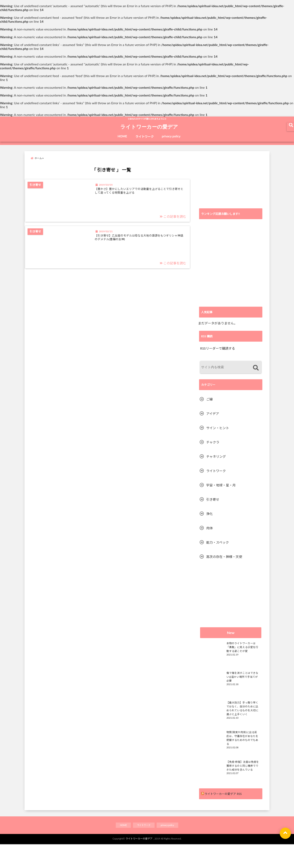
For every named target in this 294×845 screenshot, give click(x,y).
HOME (122, 136)
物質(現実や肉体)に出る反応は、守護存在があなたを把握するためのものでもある (243, 735)
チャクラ (212, 442)
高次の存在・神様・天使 (224, 557)
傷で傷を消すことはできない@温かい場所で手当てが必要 (243, 674)
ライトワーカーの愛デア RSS (223, 794)
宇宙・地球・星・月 (221, 485)
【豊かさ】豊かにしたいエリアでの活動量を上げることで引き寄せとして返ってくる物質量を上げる (142, 196)
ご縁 (209, 399)
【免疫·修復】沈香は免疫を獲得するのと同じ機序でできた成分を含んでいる (243, 764)
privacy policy (171, 136)
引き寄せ (212, 499)
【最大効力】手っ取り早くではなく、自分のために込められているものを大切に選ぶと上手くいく (243, 707)
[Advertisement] (230, 179)
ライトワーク (144, 136)
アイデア (212, 413)
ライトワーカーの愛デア (149, 127)
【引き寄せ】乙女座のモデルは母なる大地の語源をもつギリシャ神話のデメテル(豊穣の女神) (142, 245)
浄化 (209, 514)
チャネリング (216, 456)
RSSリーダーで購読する (217, 348)
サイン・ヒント (217, 428)
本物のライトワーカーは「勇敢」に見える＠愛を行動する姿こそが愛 (243, 646)
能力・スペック (217, 542)
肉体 (209, 528)
